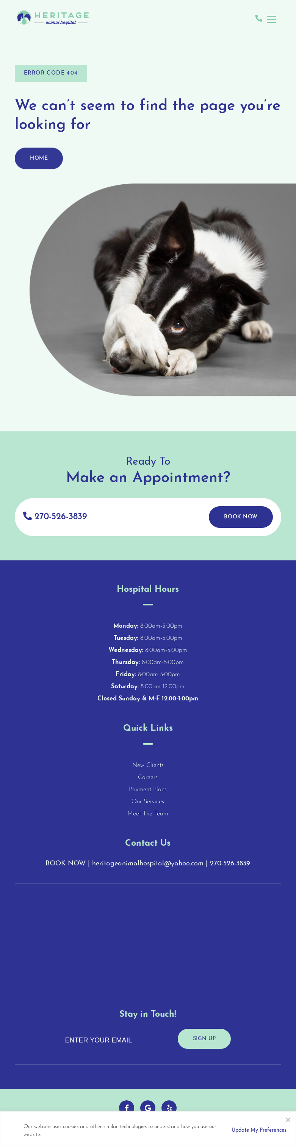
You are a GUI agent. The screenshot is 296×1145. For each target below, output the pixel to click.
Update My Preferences (259, 1130)
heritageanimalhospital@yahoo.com (148, 863)
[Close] (288, 1117)
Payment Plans (148, 790)
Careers (148, 778)
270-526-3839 (55, 516)
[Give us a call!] (258, 19)
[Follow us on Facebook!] (126, 1107)
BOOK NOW (65, 863)
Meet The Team (147, 814)
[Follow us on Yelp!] (169, 1107)
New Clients (148, 765)
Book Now (240, 517)
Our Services (148, 802)
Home (39, 162)
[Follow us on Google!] (147, 1107)
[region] (148, 1128)
